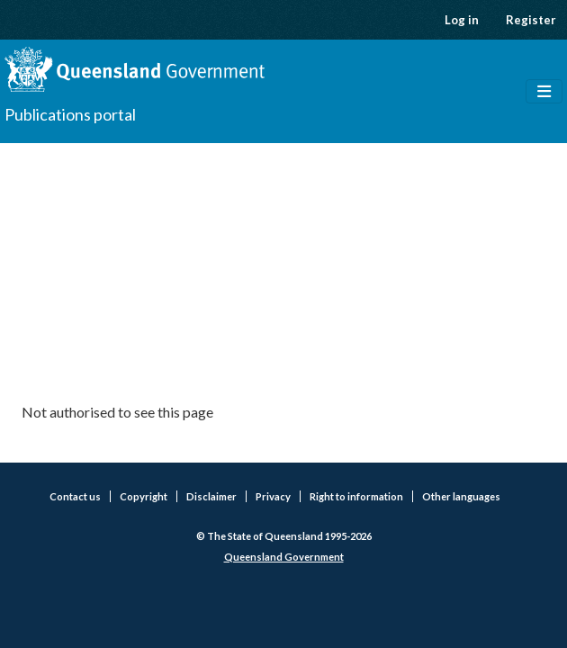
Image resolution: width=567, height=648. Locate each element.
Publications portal (70, 114)
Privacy (273, 496)
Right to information (356, 496)
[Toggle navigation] (544, 91)
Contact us (75, 496)
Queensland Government (284, 556)
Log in (462, 20)
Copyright (143, 496)
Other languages (461, 496)
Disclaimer (211, 496)
